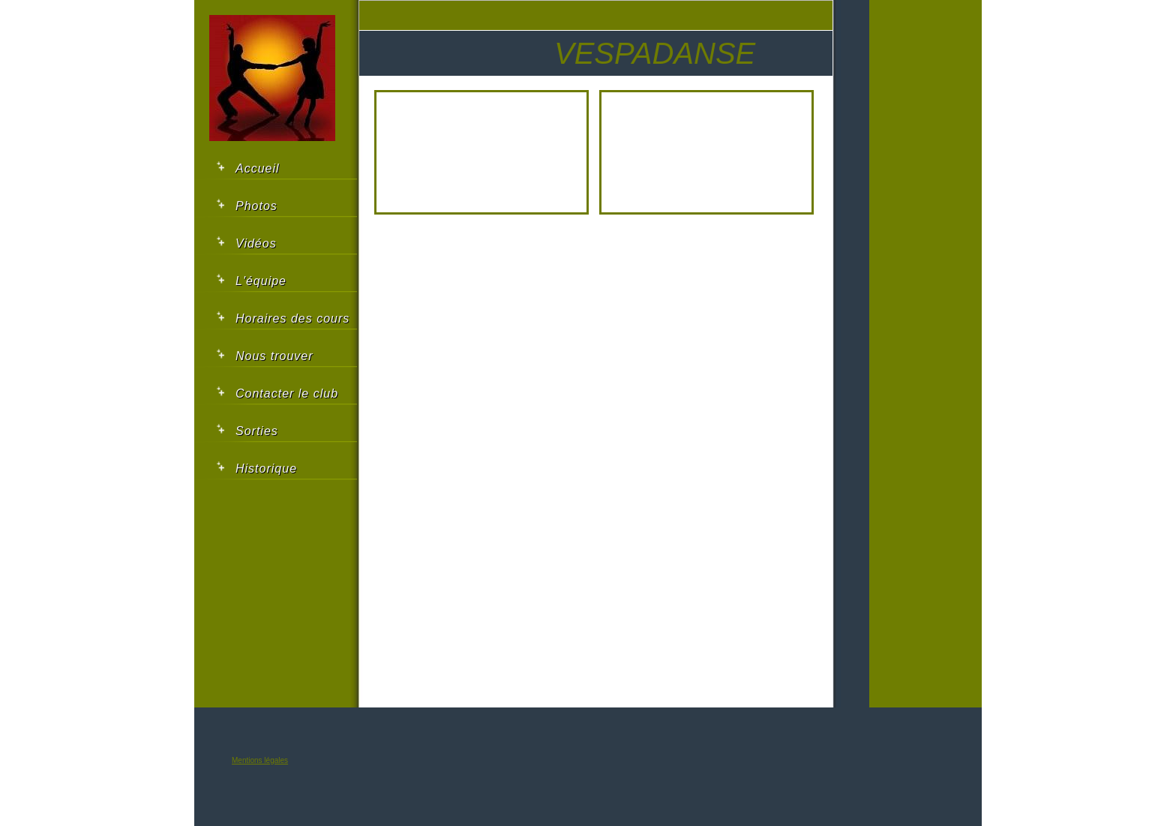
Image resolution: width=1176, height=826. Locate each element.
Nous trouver (275, 356)
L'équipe (261, 281)
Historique (266, 468)
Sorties (257, 431)
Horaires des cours (293, 318)
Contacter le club (287, 393)
